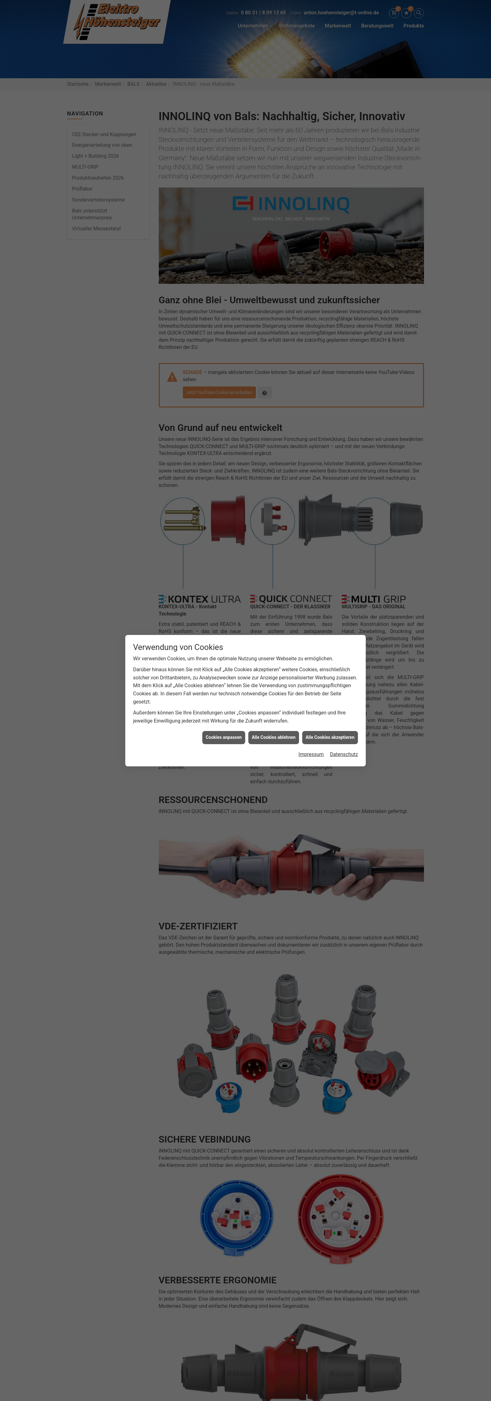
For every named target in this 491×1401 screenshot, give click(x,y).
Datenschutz (344, 754)
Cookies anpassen (224, 737)
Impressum (311, 754)
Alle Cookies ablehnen (274, 737)
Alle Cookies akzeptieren (330, 737)
